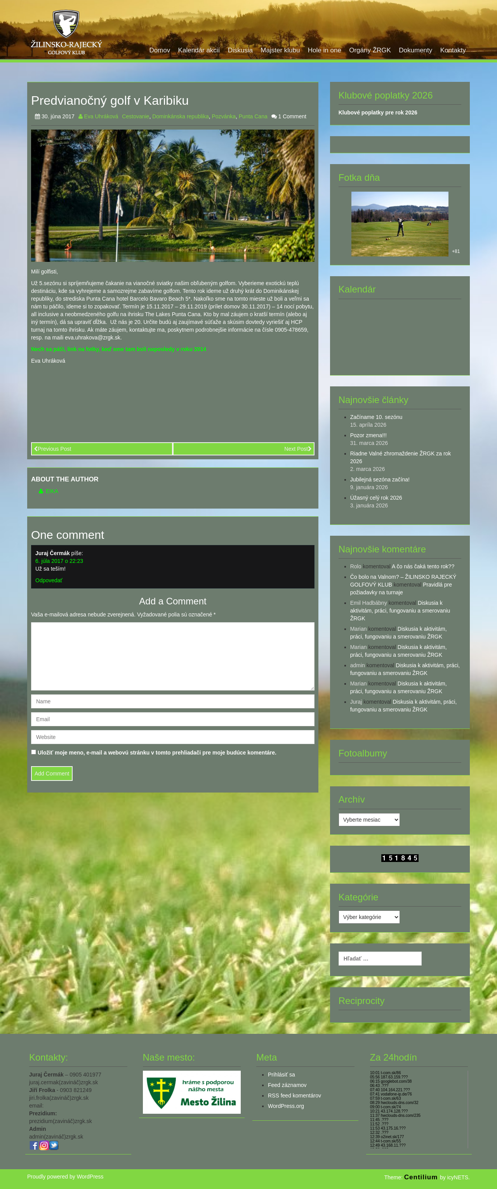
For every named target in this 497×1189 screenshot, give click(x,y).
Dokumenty (415, 50)
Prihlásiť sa (281, 1074)
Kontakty (453, 50)
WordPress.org (286, 1106)
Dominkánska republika (180, 116)
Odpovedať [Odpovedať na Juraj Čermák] (49, 580)
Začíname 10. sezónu (376, 417)
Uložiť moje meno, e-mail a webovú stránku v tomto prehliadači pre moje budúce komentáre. (157, 752)
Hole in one (324, 50)
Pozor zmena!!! (368, 435)
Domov (159, 50)
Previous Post (52, 449)
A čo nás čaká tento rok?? (423, 566)
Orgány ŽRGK (370, 50)
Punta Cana (253, 116)
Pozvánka (224, 116)
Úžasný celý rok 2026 (376, 498)
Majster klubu (280, 50)
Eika (48, 491)
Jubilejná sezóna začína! (380, 479)
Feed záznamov (287, 1085)
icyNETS (457, 1177)
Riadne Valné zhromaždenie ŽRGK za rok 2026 (400, 457)
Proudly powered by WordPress (65, 1176)
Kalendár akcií (199, 50)
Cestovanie (135, 116)
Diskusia (240, 50)
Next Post (298, 449)
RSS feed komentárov (294, 1095)
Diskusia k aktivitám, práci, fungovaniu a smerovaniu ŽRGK (400, 610)
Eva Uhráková (98, 116)
